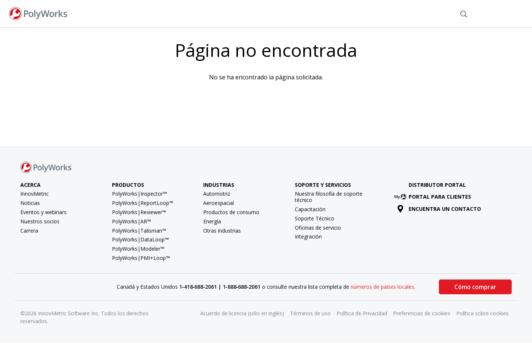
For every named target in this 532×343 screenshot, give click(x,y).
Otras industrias (222, 230)
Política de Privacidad (362, 313)
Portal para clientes (434, 196)
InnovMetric (34, 193)
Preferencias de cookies (421, 313)
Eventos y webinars (43, 212)
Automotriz (216, 193)
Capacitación (310, 209)
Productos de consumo (231, 212)
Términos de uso (310, 313)
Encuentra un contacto (439, 208)
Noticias (30, 202)
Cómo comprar (475, 287)
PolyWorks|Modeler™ (138, 248)
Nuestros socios (39, 221)
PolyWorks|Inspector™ (139, 193)
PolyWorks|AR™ (131, 221)
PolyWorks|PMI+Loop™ (141, 257)
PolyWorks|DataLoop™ (140, 239)
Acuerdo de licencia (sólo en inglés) (242, 313)
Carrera (29, 230)
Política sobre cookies (482, 313)
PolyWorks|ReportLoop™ (142, 202)
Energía (212, 221)
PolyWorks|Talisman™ (139, 230)
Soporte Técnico (314, 218)
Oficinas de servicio (318, 227)
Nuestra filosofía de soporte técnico (328, 196)
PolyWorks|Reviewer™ (139, 212)
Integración (308, 236)
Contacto (434, 13)
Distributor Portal (437, 184)
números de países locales (382, 286)
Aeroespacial (218, 202)
